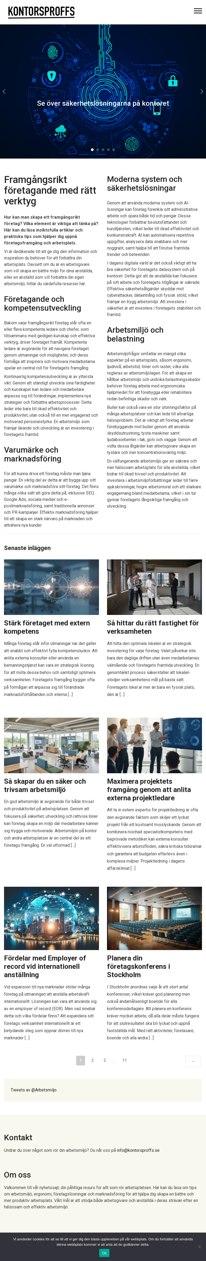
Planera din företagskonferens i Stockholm (138, 966)
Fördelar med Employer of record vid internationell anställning (45, 966)
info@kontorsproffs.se (138, 1150)
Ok (104, 1253)
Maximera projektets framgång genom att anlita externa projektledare (149, 789)
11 (124, 1060)
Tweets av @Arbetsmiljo (34, 1090)
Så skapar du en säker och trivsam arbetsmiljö (45, 785)
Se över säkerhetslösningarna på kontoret (103, 103)
